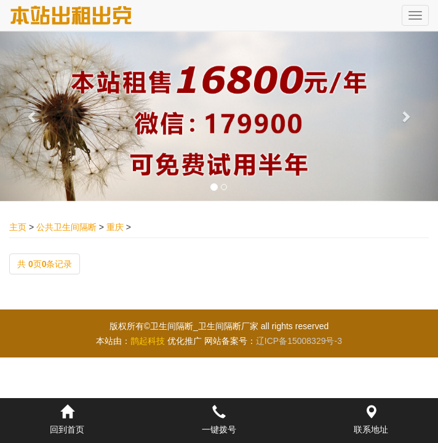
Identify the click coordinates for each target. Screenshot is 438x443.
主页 (17, 227)
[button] (33, 116)
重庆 (115, 227)
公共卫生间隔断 (66, 227)
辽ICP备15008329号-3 (299, 341)
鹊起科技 (147, 341)
